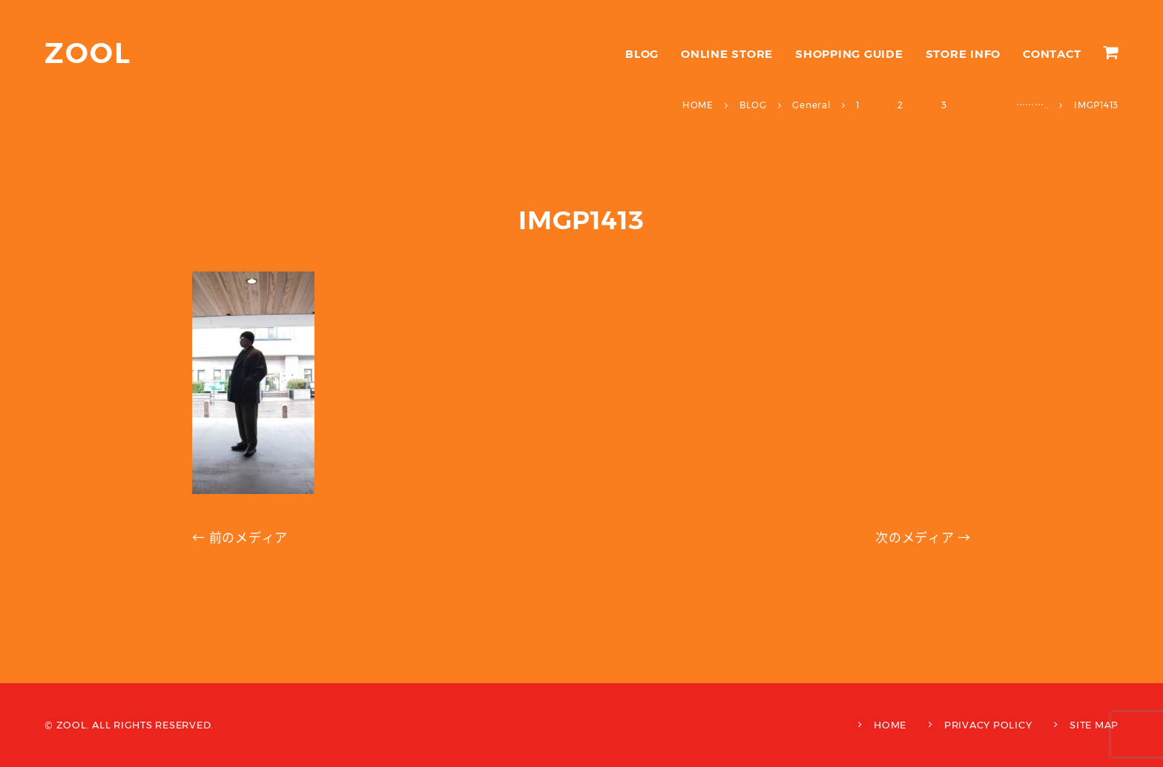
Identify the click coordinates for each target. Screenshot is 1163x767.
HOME (890, 725)
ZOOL (88, 53)
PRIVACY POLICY (988, 725)
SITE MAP (1094, 725)
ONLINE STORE (727, 54)
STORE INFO (963, 54)
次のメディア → (923, 537)
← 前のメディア (240, 537)
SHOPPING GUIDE (849, 54)
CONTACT (1052, 54)
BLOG (642, 54)
